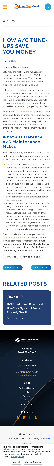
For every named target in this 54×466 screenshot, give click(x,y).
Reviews (27, 396)
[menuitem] (27, 443)
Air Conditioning (31, 257)
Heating (27, 392)
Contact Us (27, 404)
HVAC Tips (10, 257)
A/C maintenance (25, 111)
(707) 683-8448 (27, 352)
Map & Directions (27, 375)
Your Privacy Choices (39, 439)
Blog (27, 400)
